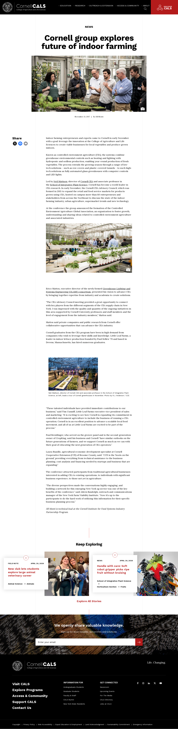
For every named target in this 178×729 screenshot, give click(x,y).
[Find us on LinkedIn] (149, 683)
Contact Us (21, 708)
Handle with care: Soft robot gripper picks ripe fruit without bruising (113, 569)
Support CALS (24, 702)
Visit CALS (21, 684)
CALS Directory (106, 700)
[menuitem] (65, 5)
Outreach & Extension (101, 5)
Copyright (16, 724)
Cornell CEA (86, 181)
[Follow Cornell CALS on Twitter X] (155, 683)
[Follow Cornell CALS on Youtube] (161, 683)
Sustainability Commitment (118, 724)
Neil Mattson (60, 181)
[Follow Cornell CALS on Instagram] (143, 683)
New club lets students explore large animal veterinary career (23, 572)
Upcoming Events (107, 691)
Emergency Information (142, 724)
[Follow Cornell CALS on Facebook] (137, 683)
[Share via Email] (26, 143)
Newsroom (104, 687)
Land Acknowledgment (94, 724)
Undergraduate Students (73, 687)
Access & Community (128, 5)
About (146, 5)
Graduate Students (71, 691)
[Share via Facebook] (20, 143)
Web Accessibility (45, 724)
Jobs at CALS (105, 704)
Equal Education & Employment (68, 724)
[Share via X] (15, 143)
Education (65, 5)
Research (80, 5)
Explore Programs (27, 690)
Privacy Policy (29, 724)
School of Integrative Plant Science (69, 184)
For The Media (106, 695)
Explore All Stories (89, 601)
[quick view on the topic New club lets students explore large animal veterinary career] (25, 557)
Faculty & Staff (69, 695)
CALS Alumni (68, 700)
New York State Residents (74, 704)
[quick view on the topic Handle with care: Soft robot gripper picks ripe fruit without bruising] (114, 555)
